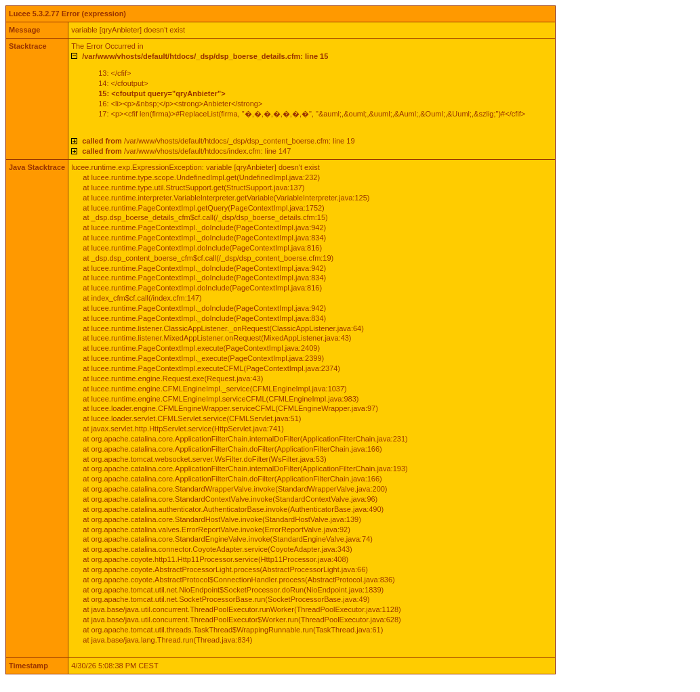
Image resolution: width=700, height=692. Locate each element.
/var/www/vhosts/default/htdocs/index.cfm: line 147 (186, 151)
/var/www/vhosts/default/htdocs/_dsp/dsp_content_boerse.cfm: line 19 (218, 141)
